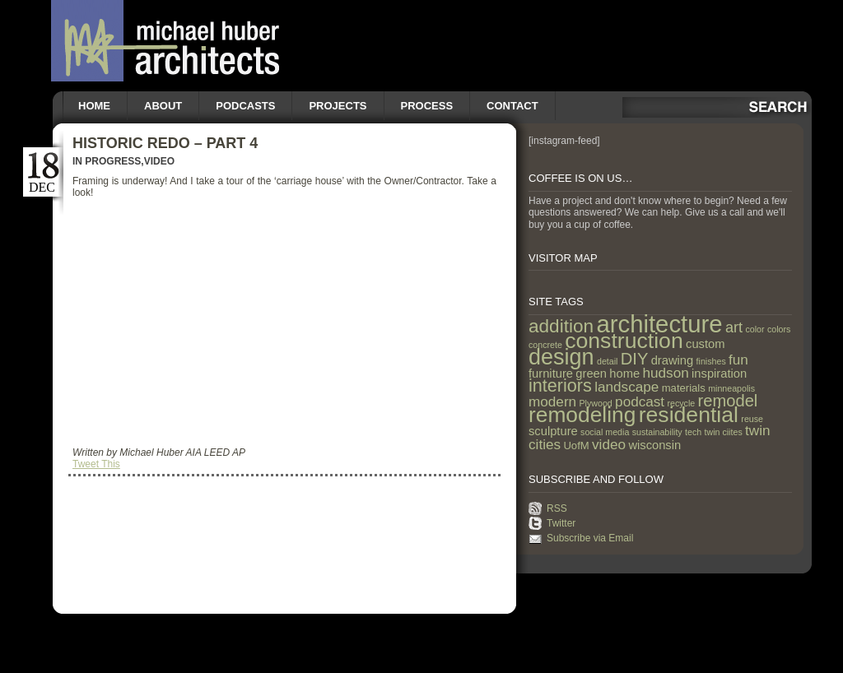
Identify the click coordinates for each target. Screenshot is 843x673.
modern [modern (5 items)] (552, 401)
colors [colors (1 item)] (778, 329)
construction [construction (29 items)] (623, 340)
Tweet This (96, 464)
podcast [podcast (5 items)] (639, 401)
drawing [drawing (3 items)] (672, 360)
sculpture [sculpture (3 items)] (553, 431)
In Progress (106, 161)
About (163, 106)
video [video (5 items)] (609, 444)
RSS (557, 508)
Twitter (561, 523)
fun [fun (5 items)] (738, 359)
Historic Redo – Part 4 (165, 143)
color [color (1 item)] (754, 329)
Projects (337, 106)
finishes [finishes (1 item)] (711, 361)
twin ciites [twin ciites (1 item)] (724, 432)
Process (427, 106)
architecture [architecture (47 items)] (659, 323)
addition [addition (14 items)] (561, 326)
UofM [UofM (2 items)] (576, 445)
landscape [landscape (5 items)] (626, 386)
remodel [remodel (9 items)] (728, 401)
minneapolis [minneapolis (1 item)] (731, 388)
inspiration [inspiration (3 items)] (719, 373)
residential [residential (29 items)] (688, 414)
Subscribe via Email (590, 538)
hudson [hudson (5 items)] (666, 372)
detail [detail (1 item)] (607, 361)
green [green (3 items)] (591, 373)
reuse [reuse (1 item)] (752, 419)
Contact (512, 106)
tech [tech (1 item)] (693, 432)
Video (159, 161)
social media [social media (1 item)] (604, 432)
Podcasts (245, 106)
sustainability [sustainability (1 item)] (657, 432)
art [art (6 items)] (734, 327)
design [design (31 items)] (561, 357)
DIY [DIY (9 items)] (635, 359)
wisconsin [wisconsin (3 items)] (654, 445)
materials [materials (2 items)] (684, 388)
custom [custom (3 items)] (705, 343)
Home (94, 106)
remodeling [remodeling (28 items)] (582, 414)
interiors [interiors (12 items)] (560, 385)
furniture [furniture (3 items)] (551, 373)
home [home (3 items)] (624, 373)
